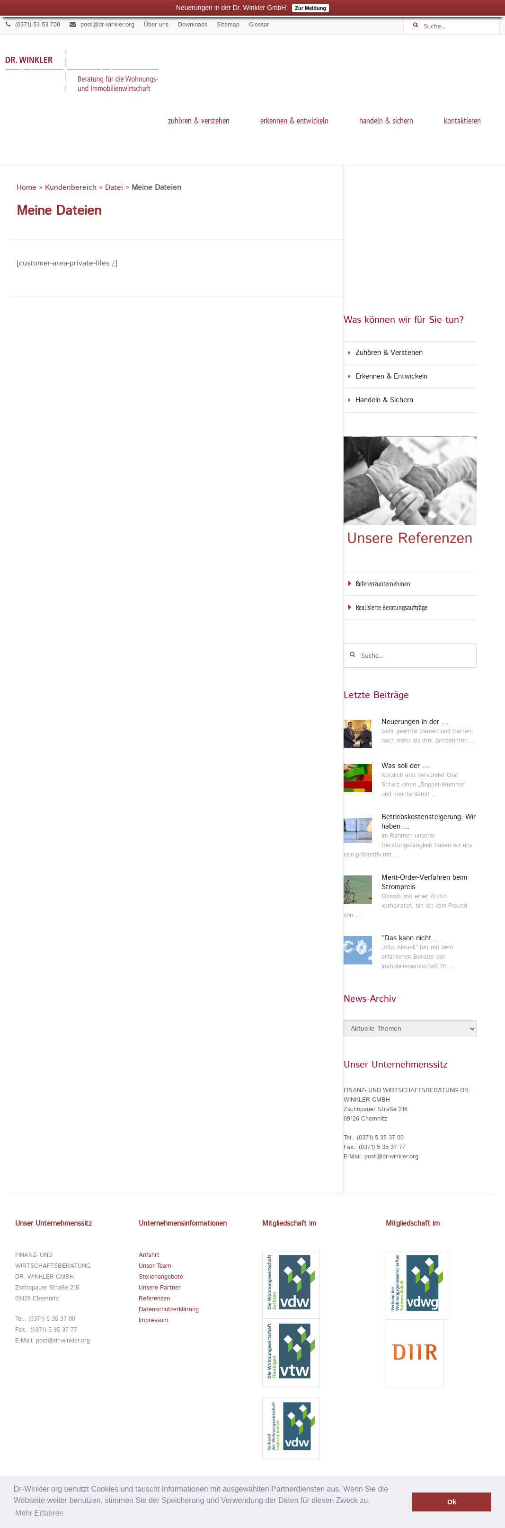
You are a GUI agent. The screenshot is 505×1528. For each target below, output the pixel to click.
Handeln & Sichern (386, 120)
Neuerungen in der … (415, 722)
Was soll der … (405, 766)
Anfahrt (149, 1255)
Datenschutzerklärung (169, 1309)
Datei (114, 187)
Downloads (192, 24)
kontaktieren (462, 120)
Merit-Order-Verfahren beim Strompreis (424, 882)
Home (26, 187)
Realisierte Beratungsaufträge (391, 607)
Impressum (153, 1320)
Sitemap (228, 24)
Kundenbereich (71, 187)
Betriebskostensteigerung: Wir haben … (428, 822)
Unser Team (155, 1266)
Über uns (156, 24)
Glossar (259, 24)
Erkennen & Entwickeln (294, 120)
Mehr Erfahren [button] (39, 1513)
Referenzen (154, 1298)
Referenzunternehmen (383, 583)
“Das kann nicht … (411, 938)
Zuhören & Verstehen (199, 120)
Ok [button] (451, 1502)
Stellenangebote (161, 1276)
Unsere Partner (160, 1287)
